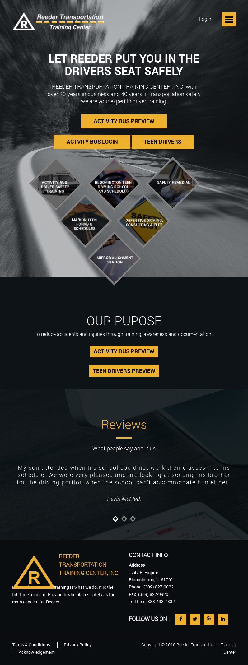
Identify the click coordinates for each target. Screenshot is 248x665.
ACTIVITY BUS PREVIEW (124, 121)
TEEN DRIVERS (162, 141)
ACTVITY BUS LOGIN (92, 141)
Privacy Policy (77, 645)
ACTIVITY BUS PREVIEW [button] (124, 351)
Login (205, 19)
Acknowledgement (37, 652)
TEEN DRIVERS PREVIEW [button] (124, 370)
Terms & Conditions (31, 645)
